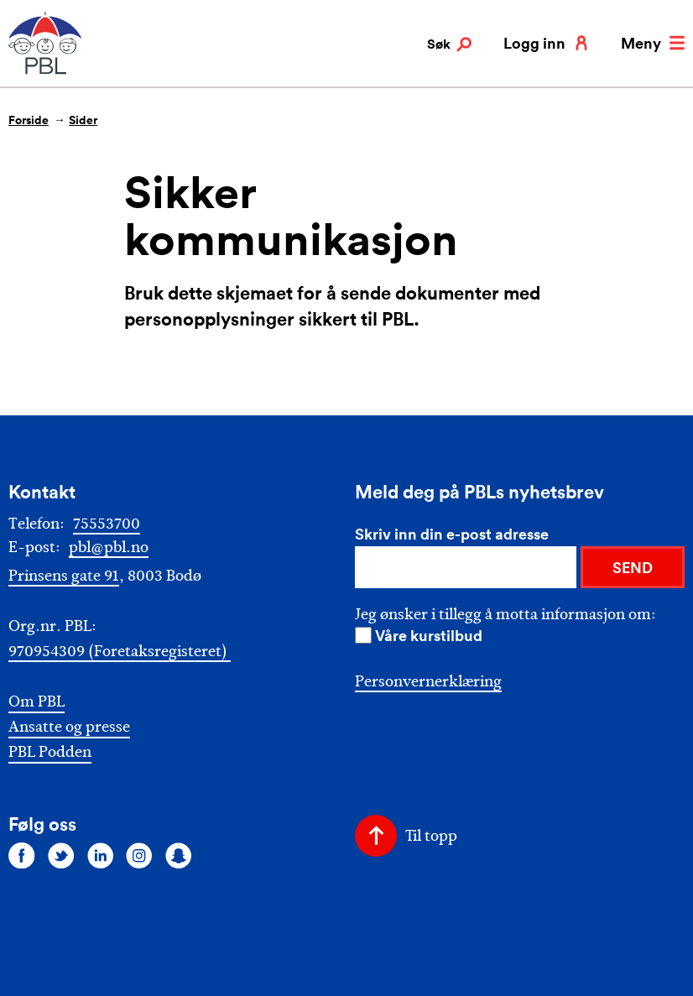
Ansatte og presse (69, 727)
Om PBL (36, 702)
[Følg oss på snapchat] (178, 855)
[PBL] (46, 71)
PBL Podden (49, 752)
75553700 (106, 523)
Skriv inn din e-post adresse (452, 533)
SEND (632, 567)
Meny (653, 42)
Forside (28, 120)
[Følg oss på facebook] (21, 855)
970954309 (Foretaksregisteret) (119, 651)
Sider (83, 120)
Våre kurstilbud (428, 635)
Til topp (431, 835)
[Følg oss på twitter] (61, 855)
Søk (449, 44)
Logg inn (546, 42)
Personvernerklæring (428, 681)
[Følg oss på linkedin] (100, 855)
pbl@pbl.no (108, 547)
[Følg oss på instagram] (139, 855)
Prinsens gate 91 (63, 575)
